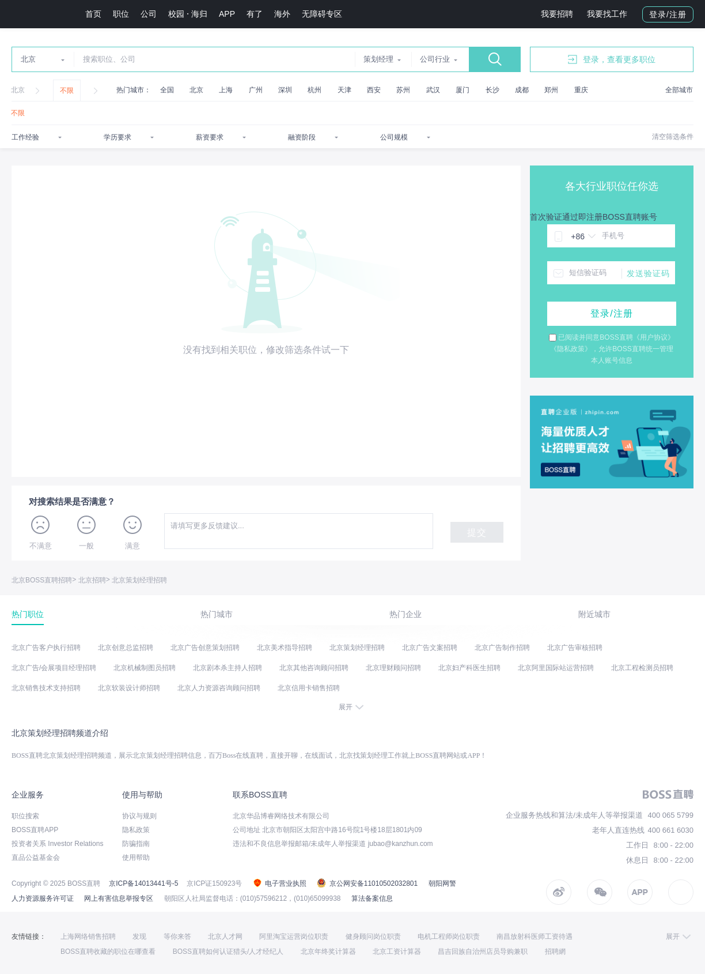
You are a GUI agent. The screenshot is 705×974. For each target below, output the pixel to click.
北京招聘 (92, 580)
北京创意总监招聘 (125, 648)
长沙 (492, 90)
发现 (139, 936)
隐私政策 (136, 830)
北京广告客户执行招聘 (46, 648)
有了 (255, 13)
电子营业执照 (279, 883)
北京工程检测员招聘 (642, 668)
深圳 (285, 90)
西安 (374, 90)
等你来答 (177, 936)
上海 (226, 90)
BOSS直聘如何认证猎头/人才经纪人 (228, 951)
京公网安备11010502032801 (367, 883)
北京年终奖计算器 (328, 951)
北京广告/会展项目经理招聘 (54, 668)
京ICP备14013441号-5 (143, 883)
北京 (18, 90)
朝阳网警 (442, 883)
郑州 (551, 90)
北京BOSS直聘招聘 (42, 580)
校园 (176, 13)
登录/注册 (668, 14)
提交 (477, 532)
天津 (344, 90)
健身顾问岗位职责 (373, 936)
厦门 (462, 90)
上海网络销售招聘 (88, 936)
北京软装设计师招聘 (129, 688)
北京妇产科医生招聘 (469, 668)
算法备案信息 (372, 898)
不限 (67, 91)
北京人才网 (225, 936)
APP (227, 13)
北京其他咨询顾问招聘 (313, 668)
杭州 (314, 90)
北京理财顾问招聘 (393, 668)
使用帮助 (136, 857)
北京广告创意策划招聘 (205, 648)
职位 (121, 13)
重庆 (581, 90)
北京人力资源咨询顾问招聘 (218, 688)
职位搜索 (25, 816)
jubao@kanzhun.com (400, 844)
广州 (256, 90)
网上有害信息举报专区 (118, 898)
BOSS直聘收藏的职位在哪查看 (108, 951)
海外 (282, 13)
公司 (149, 13)
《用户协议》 (653, 337)
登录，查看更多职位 (611, 59)
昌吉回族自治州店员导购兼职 (483, 951)
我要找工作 (607, 13)
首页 (93, 13)
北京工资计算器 (397, 951)
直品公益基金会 (36, 857)
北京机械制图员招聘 (144, 668)
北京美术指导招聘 (284, 648)
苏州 (403, 90)
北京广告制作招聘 (502, 648)
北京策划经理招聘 (139, 580)
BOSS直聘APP (35, 830)
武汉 (433, 90)
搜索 (495, 59)
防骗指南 (136, 844)
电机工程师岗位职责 (449, 936)
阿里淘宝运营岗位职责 (293, 936)
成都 (522, 90)
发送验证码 (648, 273)
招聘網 (555, 951)
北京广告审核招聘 (574, 648)
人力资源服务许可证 (43, 898)
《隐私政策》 (571, 349)
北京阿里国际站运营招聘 (556, 668)
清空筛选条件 (672, 137)
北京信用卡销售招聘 (309, 688)
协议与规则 (139, 816)
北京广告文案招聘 (429, 648)
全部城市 (679, 90)
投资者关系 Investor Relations (57, 844)
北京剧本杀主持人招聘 (227, 668)
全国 (167, 90)
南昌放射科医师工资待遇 (534, 936)
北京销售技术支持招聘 (46, 688)
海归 (199, 13)
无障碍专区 (322, 13)
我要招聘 (557, 13)
